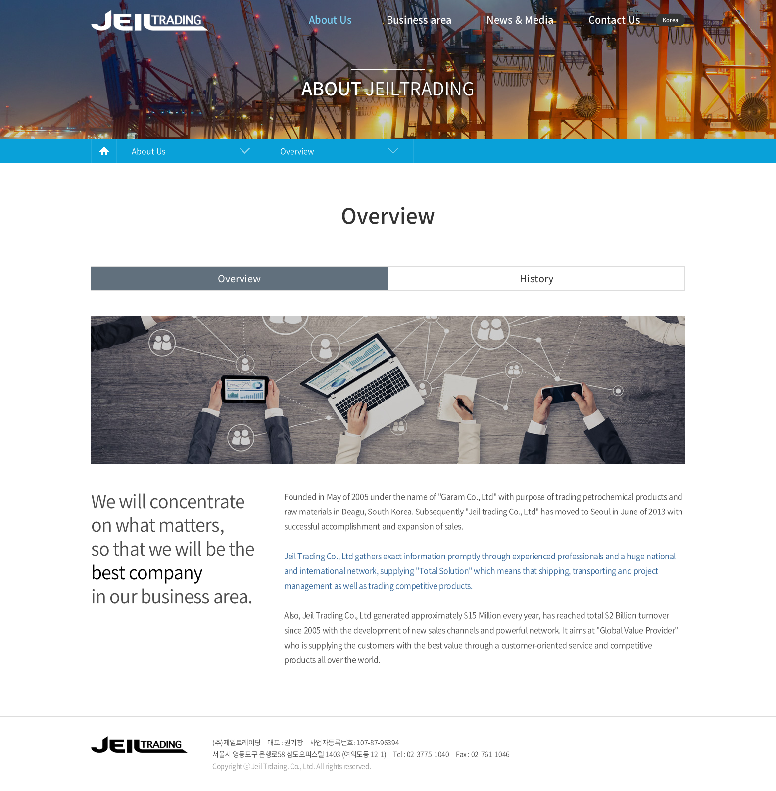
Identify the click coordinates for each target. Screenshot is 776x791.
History (536, 278)
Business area (419, 19)
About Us (330, 19)
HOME (104, 151)
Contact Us (614, 19)
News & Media (520, 19)
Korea (670, 20)
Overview (239, 278)
